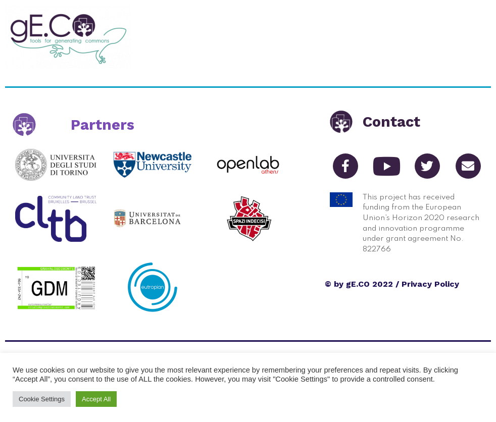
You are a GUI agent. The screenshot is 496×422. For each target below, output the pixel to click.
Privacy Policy (430, 284)
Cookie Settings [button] (42, 399)
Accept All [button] (96, 399)
